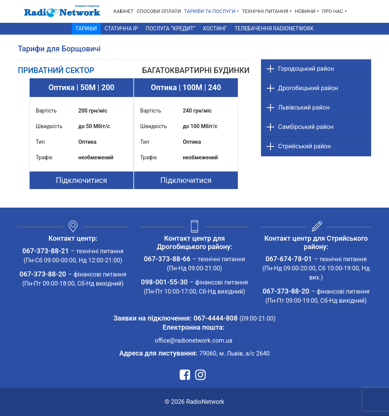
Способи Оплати (159, 11)
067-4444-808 (215, 318)
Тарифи (86, 28)
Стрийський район (304, 146)
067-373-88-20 (42, 274)
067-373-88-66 (167, 259)
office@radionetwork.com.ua (193, 340)
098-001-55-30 (164, 282)
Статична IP (121, 28)
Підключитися (81, 180)
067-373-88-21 (45, 251)
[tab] (56, 70)
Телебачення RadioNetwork (273, 28)
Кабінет (124, 11)
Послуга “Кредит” (170, 28)
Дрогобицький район (308, 88)
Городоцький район (306, 68)
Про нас (332, 11)
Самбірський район (306, 126)
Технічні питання (265, 11)
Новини (305, 11)
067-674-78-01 (289, 259)
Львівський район (304, 107)
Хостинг (215, 28)
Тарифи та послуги (210, 11)
